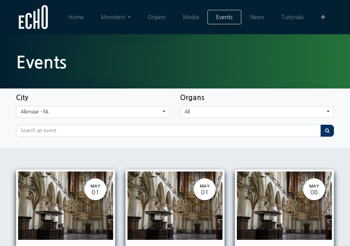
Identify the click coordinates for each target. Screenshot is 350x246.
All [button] (187, 111)
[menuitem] (76, 17)
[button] (323, 17)
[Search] (327, 131)
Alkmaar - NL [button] (35, 111)
